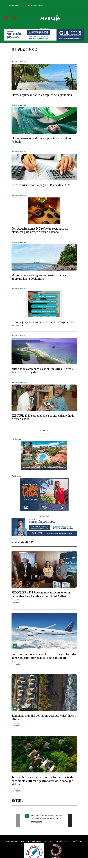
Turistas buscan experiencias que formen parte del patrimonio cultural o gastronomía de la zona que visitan (43, 781)
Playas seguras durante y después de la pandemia (42, 95)
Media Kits (49, 841)
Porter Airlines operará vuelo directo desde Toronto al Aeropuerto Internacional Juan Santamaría (44, 655)
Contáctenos (77, 841)
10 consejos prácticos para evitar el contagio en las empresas (43, 323)
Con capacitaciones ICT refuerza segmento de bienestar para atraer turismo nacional (40, 230)
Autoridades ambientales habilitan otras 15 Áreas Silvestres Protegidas (42, 370)
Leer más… (16, 602)
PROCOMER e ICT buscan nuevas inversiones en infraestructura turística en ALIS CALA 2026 (41, 594)
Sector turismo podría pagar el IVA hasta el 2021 (41, 185)
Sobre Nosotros (12, 841)
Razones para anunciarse (31, 841)
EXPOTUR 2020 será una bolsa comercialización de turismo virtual (43, 417)
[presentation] (18, 820)
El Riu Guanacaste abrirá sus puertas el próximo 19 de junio (43, 140)
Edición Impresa (13, 5)
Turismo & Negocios (19, 62)
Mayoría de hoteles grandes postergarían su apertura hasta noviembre (39, 277)
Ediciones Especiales (34, 5)
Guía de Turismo (62, 841)
